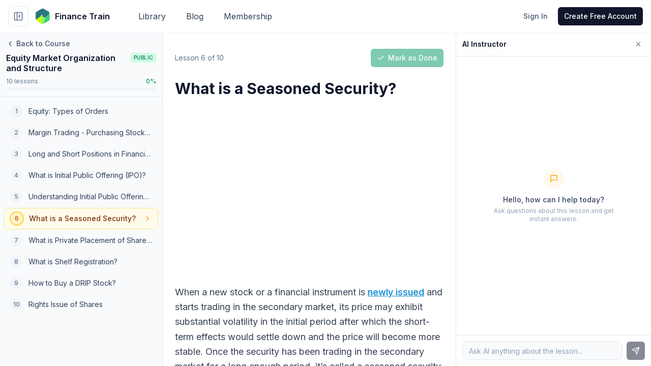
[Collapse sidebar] (18, 16)
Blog (194, 16)
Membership (248, 16)
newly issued (396, 292)
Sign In (535, 16)
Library (152, 16)
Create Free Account (600, 16)
